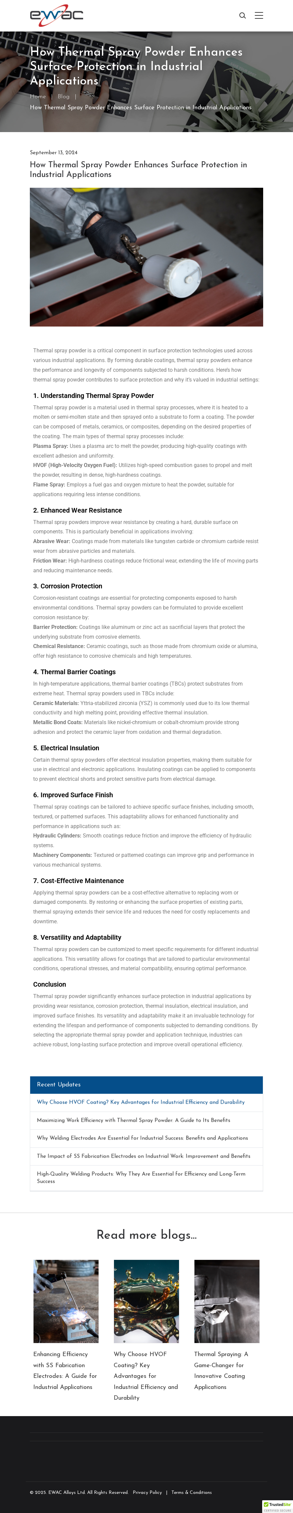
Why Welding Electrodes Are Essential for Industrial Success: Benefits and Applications (142, 1141)
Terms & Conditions (191, 1492)
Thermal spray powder (59, 996)
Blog (64, 97)
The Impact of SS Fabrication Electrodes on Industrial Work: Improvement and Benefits (143, 1159)
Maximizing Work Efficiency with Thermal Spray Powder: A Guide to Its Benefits (133, 1123)
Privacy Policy (147, 1492)
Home (38, 97)
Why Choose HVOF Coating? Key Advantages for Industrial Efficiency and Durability (141, 1105)
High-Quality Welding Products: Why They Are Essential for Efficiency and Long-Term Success (141, 1180)
